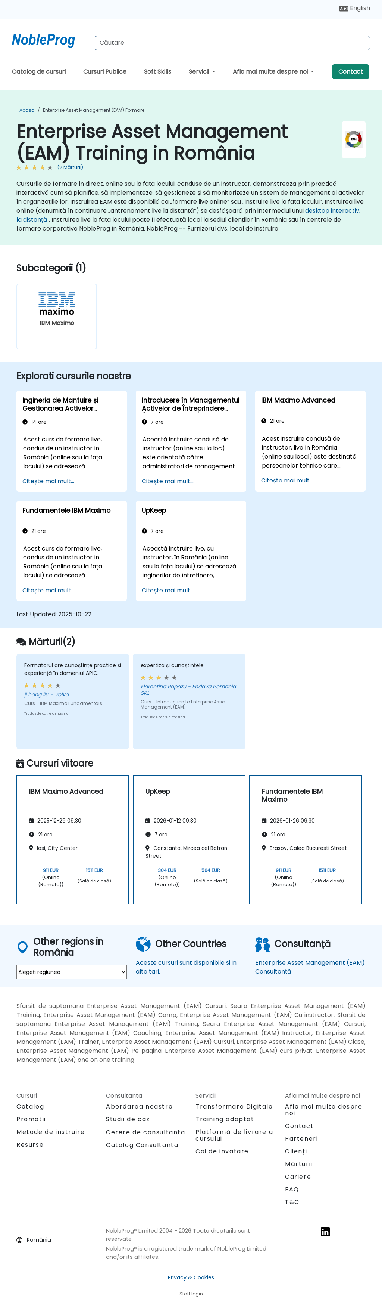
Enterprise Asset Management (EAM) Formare (93, 110)
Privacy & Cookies (191, 1277)
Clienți (296, 1151)
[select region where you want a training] (71, 972)
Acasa (27, 110)
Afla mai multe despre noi (271, 71)
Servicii (199, 71)
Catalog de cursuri (39, 71)
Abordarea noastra (139, 1106)
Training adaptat (224, 1119)
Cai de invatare (222, 1151)
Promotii (31, 1119)
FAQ (292, 1189)
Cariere (298, 1176)
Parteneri (301, 1138)
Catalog (30, 1106)
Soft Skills (157, 71)
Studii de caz (128, 1119)
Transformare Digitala (234, 1106)
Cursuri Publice (104, 71)
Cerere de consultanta (145, 1132)
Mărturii (299, 1164)
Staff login (191, 1294)
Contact (350, 71)
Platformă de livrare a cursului (234, 1135)
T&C (292, 1202)
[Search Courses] (232, 43)
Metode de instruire (50, 1132)
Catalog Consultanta (142, 1145)
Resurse (30, 1144)
